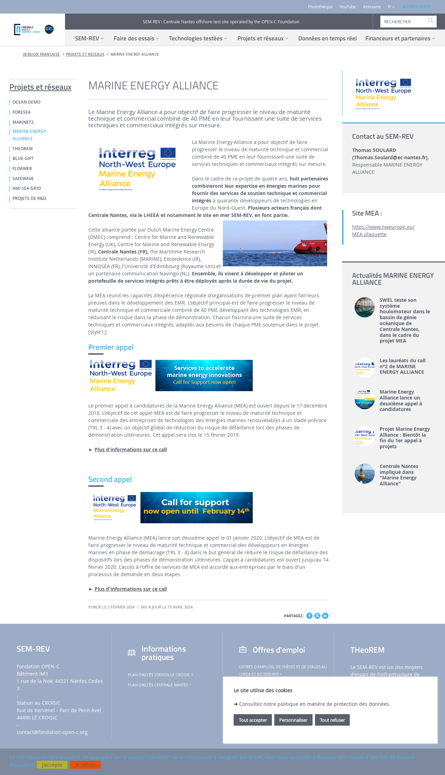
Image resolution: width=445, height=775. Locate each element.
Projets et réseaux (85, 54)
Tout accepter (253, 720)
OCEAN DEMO (26, 102)
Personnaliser (293, 720)
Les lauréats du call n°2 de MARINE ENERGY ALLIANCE (403, 366)
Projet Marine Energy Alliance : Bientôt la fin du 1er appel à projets (405, 438)
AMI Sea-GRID (27, 188)
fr (389, 6)
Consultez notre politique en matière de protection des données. (314, 704)
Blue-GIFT (23, 158)
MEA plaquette (369, 234)
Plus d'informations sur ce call (131, 449)
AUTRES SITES (417, 7)
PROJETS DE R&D (29, 198)
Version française (41, 54)
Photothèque (320, 6)
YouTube (348, 6)
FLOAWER (22, 168)
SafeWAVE (23, 178)
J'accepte (52, 764)
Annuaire (372, 6)
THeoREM (23, 149)
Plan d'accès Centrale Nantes (160, 685)
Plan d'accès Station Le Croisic (161, 674)
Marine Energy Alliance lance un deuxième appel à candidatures (401, 400)
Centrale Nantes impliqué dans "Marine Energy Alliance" (399, 475)
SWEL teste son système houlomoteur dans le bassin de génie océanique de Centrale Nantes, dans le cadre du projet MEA (405, 320)
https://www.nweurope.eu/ (383, 227)
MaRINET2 (23, 122)
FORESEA (22, 112)
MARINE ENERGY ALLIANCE (135, 54)
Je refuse (85, 764)
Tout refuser (332, 720)
